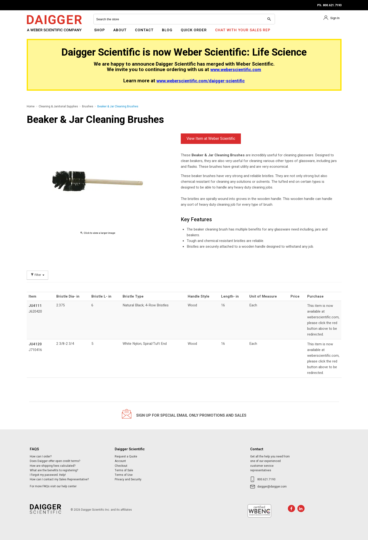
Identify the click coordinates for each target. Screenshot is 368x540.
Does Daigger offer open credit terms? (55, 461)
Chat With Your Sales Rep (242, 30)
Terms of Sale (124, 470)
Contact (144, 30)
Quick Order (194, 30)
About (120, 30)
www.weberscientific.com (235, 70)
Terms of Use (124, 475)
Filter (37, 275)
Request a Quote (126, 456)
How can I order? (41, 456)
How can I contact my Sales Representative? (59, 479)
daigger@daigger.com (272, 486)
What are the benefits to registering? (54, 470)
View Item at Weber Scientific (211, 139)
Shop (99, 30)
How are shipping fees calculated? (52, 466)
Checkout (121, 466)
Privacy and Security (128, 479)
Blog (167, 30)
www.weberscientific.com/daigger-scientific (200, 81)
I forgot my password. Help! (48, 475)
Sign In (335, 18)
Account (120, 461)
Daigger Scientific (40, 32)
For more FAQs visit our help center (53, 486)
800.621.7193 (266, 479)
